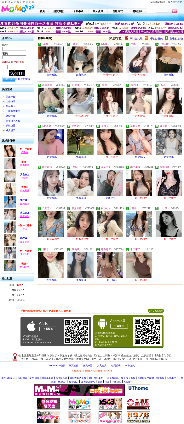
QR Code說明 (156, 310)
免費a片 (62, 381)
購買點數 (73, 365)
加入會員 (101, 365)
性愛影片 (128, 381)
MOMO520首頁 (57, 365)
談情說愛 (10, 125)
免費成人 (73, 381)
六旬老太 (24, 267)
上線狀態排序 (13, 111)
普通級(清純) (176, 38)
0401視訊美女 (96, 378)
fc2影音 (160, 378)
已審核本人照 (13, 120)
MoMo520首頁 (158, 2)
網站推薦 (10, 116)
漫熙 (24, 228)
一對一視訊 (110, 280)
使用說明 (116, 365)
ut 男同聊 (34, 378)
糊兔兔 (24, 152)
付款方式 (130, 365)
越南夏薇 (24, 165)
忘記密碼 (25, 79)
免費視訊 (52, 74)
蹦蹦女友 (24, 203)
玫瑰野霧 (24, 190)
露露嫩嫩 (24, 216)
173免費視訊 (112, 378)
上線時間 (10, 101)
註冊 (17, 79)
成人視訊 (10, 130)
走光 (100, 381)
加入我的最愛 (175, 2)
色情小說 (171, 378)
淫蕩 (107, 381)
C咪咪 (25, 178)
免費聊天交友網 (146, 378)
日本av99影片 (88, 381)
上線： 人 (16, 285)
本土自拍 (116, 381)
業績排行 (10, 96)
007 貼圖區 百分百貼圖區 (14, 378)
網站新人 (10, 106)
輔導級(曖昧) (156, 38)
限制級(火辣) (136, 38)
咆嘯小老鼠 (47, 378)
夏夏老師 (24, 242)
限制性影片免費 (78, 378)
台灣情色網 (61, 378)
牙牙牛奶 (24, 254)
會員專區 (87, 365)
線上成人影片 (128, 378)
